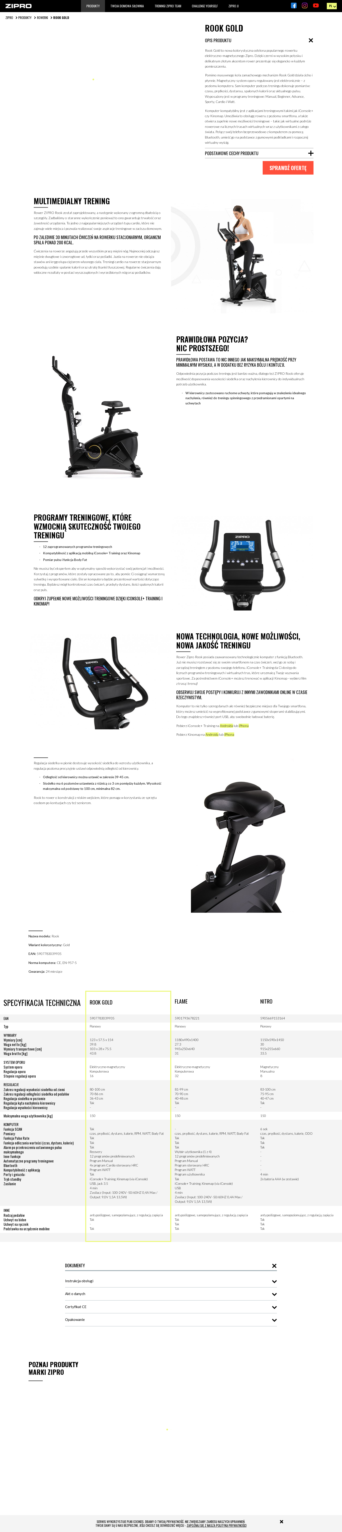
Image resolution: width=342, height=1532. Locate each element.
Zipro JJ (233, 6)
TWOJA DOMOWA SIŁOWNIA (127, 6)
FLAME (181, 1010)
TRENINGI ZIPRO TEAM (168, 6)
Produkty (93, 6)
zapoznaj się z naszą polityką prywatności (217, 1525)
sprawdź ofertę (288, 168)
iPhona (247, 731)
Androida (229, 731)
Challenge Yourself (205, 6)
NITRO (266, 1010)
